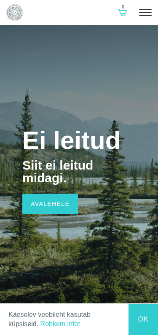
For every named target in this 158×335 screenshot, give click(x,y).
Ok (143, 319)
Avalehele (50, 203)
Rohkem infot (60, 323)
